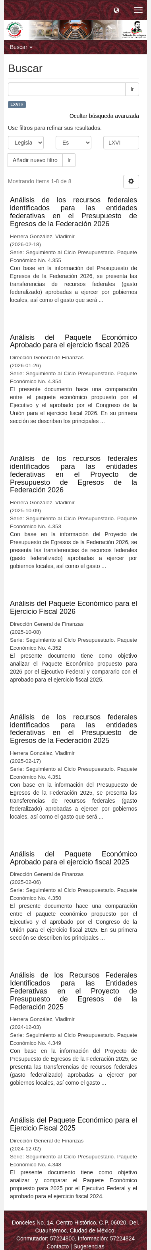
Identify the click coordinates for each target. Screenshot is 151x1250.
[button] (116, 10)
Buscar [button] (21, 47)
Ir (132, 89)
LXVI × (16, 104)
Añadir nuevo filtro (35, 160)
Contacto (57, 1246)
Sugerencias (89, 1246)
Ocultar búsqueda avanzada (104, 116)
